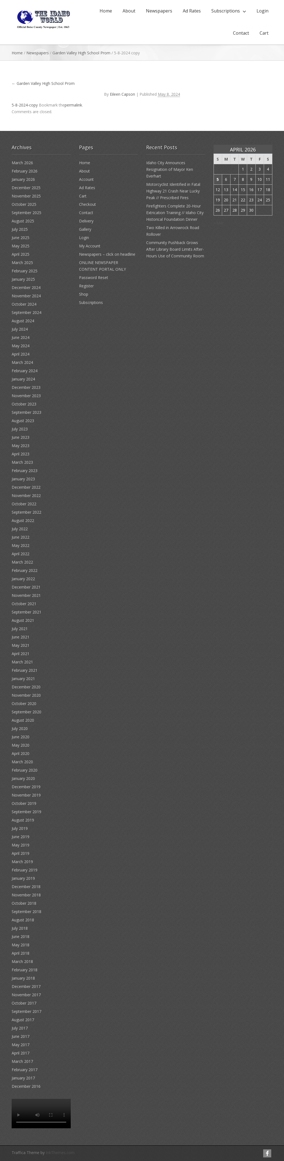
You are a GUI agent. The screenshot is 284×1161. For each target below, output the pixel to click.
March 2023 (22, 462)
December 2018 (26, 886)
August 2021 (23, 620)
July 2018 (20, 928)
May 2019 (20, 845)
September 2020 (26, 711)
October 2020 (24, 703)
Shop (83, 294)
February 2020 (24, 770)
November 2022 (26, 495)
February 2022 (24, 570)
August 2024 (23, 320)
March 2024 (22, 362)
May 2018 (20, 944)
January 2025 (23, 279)
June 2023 (20, 437)
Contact (241, 33)
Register (86, 285)
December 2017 (26, 986)
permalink (73, 105)
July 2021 (20, 628)
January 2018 (23, 978)
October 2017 (24, 1003)
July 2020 (20, 728)
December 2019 (26, 786)
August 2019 (23, 820)
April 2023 (20, 454)
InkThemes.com (60, 1152)
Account (86, 179)
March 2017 (22, 1061)
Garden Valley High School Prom (81, 52)
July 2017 (20, 1028)
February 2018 (24, 969)
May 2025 (20, 246)
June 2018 (20, 936)
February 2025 (24, 270)
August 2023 (23, 420)
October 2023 (24, 404)
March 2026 (22, 162)
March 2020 (22, 761)
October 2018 (24, 903)
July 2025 (20, 229)
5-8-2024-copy (25, 105)
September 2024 (26, 312)
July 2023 (20, 429)
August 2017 (23, 1019)
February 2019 (24, 870)
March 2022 (22, 562)
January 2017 (23, 1078)
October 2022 (24, 503)
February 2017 (24, 1069)
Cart (264, 33)
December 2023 (26, 387)
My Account (89, 246)
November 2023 (26, 395)
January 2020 (23, 778)
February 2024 (24, 370)
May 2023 (20, 445)
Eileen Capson (122, 94)
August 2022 (23, 520)
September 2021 (26, 612)
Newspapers (159, 11)
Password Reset (93, 277)
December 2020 (26, 686)
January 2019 (23, 878)
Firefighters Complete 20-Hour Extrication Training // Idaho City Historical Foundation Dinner (175, 212)
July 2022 (20, 528)
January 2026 (23, 179)
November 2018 (26, 895)
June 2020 (20, 736)
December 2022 (26, 487)
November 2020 (26, 695)
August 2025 (23, 221)
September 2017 (26, 1011)
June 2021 (20, 637)
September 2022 (26, 512)
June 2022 (20, 537)
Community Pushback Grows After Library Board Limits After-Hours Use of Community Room (175, 249)
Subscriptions (225, 11)
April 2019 (20, 853)
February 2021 (24, 670)
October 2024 (24, 304)
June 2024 (20, 337)
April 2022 (20, 553)
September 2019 (26, 811)
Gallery (85, 229)
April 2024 (20, 354)
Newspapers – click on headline (107, 254)
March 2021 (22, 662)
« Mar (219, 222)
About (129, 11)
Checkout (87, 204)
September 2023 (26, 412)
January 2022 (23, 578)
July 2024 (20, 329)
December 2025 (26, 187)
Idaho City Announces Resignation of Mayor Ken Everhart (169, 169)
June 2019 (20, 836)
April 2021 (20, 653)
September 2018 (26, 911)
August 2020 (23, 720)
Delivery (86, 221)
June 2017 (20, 1036)
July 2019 (20, 828)
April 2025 (20, 254)
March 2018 (22, 961)
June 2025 (20, 237)
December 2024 (26, 287)
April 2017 (20, 1053)
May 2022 (20, 545)
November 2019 (26, 795)
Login (262, 11)
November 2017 (26, 994)
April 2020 (20, 753)
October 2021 (24, 603)
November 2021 (26, 595)
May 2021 (20, 645)
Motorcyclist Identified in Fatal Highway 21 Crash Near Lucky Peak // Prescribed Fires (173, 191)
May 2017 (20, 1044)
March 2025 (22, 262)
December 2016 (26, 1086)
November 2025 (26, 196)
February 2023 (24, 470)
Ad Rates (192, 11)
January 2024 (23, 379)
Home (106, 11)
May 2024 (20, 345)
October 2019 (24, 803)
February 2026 (24, 171)
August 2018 (23, 919)
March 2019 (22, 861)
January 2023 (23, 478)
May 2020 (20, 745)
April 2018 (20, 953)
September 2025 (26, 212)
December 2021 (26, 587)
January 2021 (23, 678)
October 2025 (24, 204)
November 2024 (26, 295)
